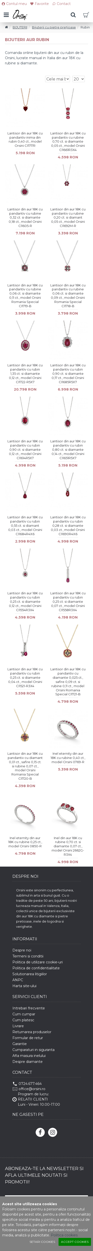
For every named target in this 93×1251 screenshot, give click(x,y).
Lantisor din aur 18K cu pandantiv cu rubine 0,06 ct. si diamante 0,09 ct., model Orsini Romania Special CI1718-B (68, 295)
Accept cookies (75, 1242)
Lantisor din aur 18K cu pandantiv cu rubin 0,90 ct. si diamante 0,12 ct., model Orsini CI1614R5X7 (25, 449)
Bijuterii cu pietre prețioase (54, 27)
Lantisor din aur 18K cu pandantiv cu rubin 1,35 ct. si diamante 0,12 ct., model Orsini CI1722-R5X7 (25, 373)
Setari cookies (42, 1242)
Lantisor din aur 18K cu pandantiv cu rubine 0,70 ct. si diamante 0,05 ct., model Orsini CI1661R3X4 (68, 141)
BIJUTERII (20, 27)
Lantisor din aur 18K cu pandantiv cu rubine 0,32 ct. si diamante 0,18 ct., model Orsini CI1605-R (25, 217)
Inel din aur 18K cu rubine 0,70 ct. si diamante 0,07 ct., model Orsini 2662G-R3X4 (68, 846)
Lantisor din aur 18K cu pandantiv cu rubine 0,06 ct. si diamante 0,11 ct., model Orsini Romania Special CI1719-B (25, 295)
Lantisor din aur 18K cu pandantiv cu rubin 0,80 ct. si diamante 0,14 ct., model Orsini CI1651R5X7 (68, 449)
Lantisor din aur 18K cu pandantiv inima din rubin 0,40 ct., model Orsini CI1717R (25, 139)
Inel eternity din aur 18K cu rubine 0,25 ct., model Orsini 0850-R (25, 842)
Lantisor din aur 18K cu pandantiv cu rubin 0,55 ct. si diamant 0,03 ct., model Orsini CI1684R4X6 (25, 525)
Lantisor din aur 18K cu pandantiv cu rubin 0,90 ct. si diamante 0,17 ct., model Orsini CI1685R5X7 (68, 373)
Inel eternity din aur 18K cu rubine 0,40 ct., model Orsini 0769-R (68, 757)
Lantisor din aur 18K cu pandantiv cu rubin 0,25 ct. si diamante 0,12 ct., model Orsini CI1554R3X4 (25, 601)
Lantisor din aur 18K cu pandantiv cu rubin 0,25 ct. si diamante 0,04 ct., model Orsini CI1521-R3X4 (25, 677)
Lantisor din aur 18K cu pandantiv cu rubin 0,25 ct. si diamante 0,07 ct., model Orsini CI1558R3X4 (68, 601)
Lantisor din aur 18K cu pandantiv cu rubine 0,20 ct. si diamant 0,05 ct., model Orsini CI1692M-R (68, 217)
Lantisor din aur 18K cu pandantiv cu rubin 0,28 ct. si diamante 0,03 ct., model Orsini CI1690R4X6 (68, 525)
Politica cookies (64, 1235)
